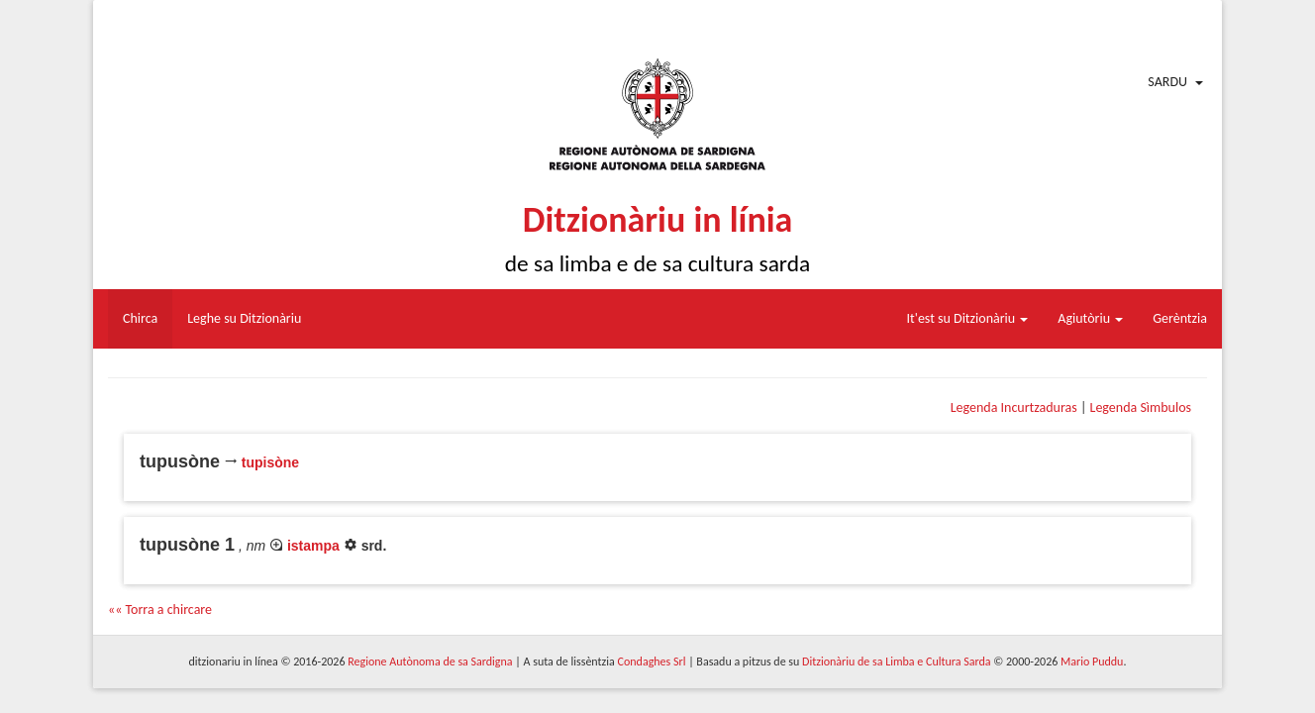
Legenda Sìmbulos (1140, 407)
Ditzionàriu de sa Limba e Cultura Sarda (896, 661)
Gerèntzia (1180, 318)
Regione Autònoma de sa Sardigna (430, 661)
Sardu (1167, 81)
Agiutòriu (1090, 318)
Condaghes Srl (652, 661)
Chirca (140, 318)
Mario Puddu (1092, 661)
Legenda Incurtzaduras (1014, 407)
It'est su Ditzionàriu (968, 318)
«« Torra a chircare (160, 609)
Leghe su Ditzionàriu (244, 318)
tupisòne (270, 462)
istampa (313, 546)
